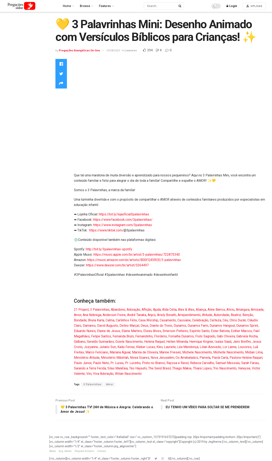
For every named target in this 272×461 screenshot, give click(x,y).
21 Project (81, 310)
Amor (77, 315)
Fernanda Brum (123, 336)
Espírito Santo (199, 331)
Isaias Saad (223, 342)
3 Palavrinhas (99, 310)
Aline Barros (216, 310)
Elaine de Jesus (108, 331)
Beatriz (236, 315)
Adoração (133, 310)
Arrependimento (189, 315)
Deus (144, 326)
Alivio (230, 310)
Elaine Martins (132, 331)
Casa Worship (148, 320)
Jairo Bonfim (242, 342)
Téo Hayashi (138, 368)
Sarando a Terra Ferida (90, 368)
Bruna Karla (96, 320)
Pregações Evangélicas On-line (23, 135)
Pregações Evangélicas (20, 92)
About (52, 451)
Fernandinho (144, 336)
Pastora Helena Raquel (246, 358)
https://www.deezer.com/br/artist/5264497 (117, 265)
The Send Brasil (159, 368)
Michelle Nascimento (228, 352)
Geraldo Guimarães (100, 342)
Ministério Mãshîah (115, 358)
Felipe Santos (101, 336)
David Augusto (107, 326)
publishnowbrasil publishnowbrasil (17, 119)
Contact (101, 451)
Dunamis (180, 326)
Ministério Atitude (87, 358)
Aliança (201, 310)
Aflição (146, 310)
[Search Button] (180, 6)
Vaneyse (244, 368)
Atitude (207, 315)
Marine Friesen (170, 352)
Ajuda (157, 310)
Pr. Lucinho (133, 363)
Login (231, 6)
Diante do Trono (161, 326)
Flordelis (160, 336)
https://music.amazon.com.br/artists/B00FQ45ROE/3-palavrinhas (134, 260)
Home (8, 22)
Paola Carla (220, 358)
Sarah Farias (250, 363)
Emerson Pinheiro (175, 331)
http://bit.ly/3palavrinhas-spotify (109, 249)
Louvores (10, 70)
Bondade (80, 320)
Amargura (242, 310)
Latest (8, 39)
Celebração (200, 320)
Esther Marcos (241, 331)
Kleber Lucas (145, 347)
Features (105, 6)
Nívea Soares (139, 358)
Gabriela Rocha (247, 336)
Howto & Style (13, 65)
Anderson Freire (114, 315)
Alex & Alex (186, 310)
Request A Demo (84, 451)
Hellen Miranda (177, 342)
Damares (89, 326)
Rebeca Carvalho (202, 363)
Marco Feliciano (96, 352)
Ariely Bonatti (166, 315)
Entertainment (13, 54)
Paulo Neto (101, 363)
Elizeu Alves (152, 331)
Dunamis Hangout (222, 326)
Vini (89, 374)
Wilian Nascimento (128, 374)
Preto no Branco (153, 363)
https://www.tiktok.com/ (106, 230)
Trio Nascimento (224, 368)
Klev (159, 347)
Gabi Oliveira (226, 336)
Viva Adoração (103, 374)
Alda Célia (169, 310)
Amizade (257, 310)
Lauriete (170, 347)
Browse (85, 6)
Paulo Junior (83, 363)
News (7, 87)
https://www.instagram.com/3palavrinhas (122, 225)
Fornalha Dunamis (181, 336)
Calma (110, 320)
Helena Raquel (154, 342)
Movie (8, 76)
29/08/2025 (113, 50)
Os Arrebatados (187, 358)
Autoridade (221, 315)
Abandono (118, 310)
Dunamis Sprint (247, 326)
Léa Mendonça (187, 347)
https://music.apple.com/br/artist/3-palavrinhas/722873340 (136, 254)
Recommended (14, 33)
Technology (12, 98)
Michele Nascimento (197, 352)
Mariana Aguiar (120, 352)
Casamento (168, 320)
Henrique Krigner (201, 342)
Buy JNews (65, 451)
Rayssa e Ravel (177, 363)
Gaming (9, 59)
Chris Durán (238, 320)
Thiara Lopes (202, 368)
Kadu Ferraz (126, 347)
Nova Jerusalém (162, 358)
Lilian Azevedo (210, 347)
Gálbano (79, 342)
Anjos (152, 315)
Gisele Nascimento (129, 342)
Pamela (205, 358)
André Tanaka (136, 315)
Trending (10, 28)
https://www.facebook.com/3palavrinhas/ (123, 220)
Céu (225, 320)
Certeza (215, 320)
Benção (247, 315)
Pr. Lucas (117, 363)
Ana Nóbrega (92, 315)
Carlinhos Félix (126, 320)
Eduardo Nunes (85, 331)
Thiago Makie (182, 368)
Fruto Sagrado (205, 336)
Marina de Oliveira (145, 352)
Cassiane (184, 320)
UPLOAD (254, 6)
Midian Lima (254, 352)
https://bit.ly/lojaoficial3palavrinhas (124, 214)
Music (8, 81)
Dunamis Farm (198, 326)
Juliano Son (107, 347)
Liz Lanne (229, 347)
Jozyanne (91, 347)
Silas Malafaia (117, 368)
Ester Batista (220, 331)
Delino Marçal (129, 326)
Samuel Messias (228, 363)
